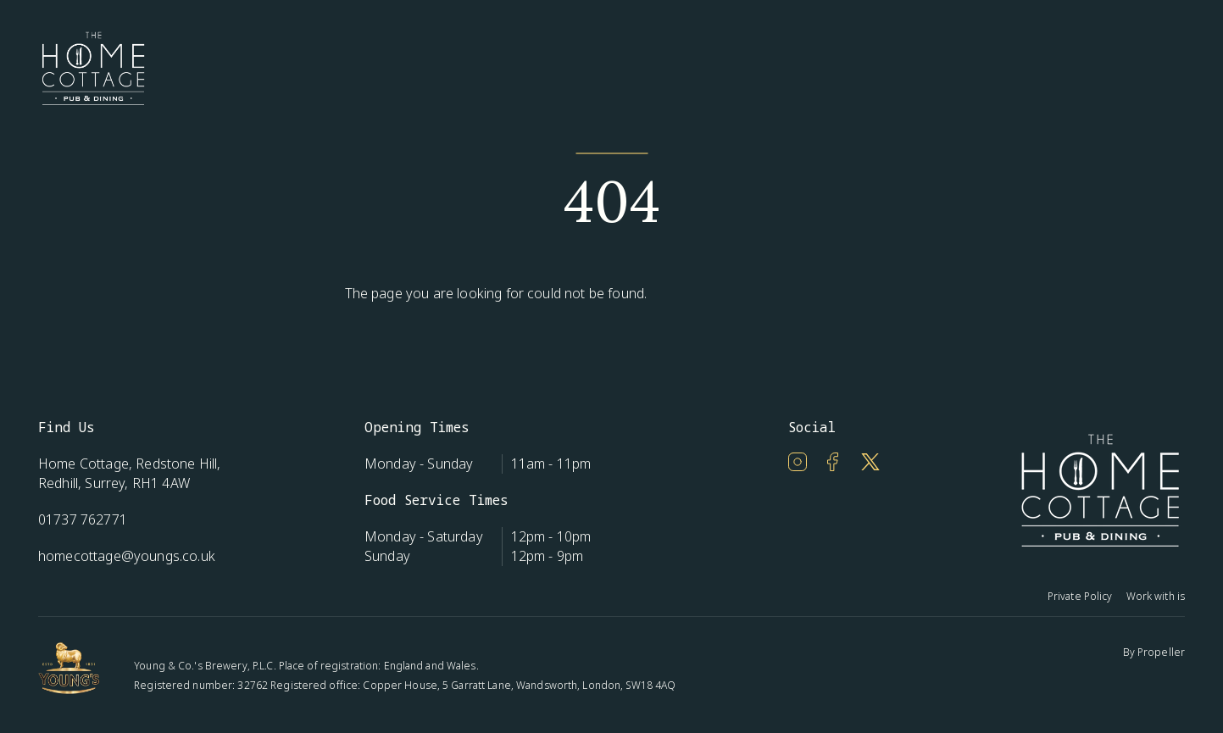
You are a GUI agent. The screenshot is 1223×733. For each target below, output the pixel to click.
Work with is (1155, 596)
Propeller (1161, 652)
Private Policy (1080, 596)
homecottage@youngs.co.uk (126, 556)
